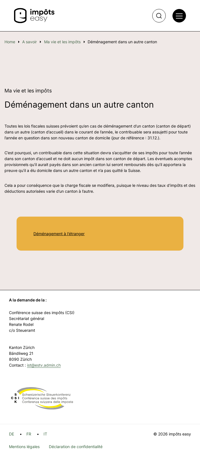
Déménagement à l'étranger (59, 233)
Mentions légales (24, 446)
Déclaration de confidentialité (76, 446)
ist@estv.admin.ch (44, 365)
